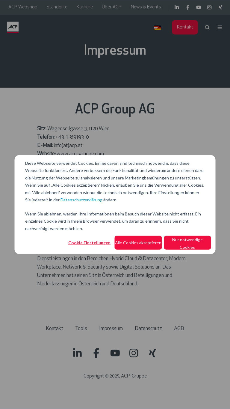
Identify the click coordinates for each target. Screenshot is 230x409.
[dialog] (115, 204)
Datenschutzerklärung (81, 199)
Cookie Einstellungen (89, 242)
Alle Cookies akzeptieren (138, 242)
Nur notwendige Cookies (187, 243)
